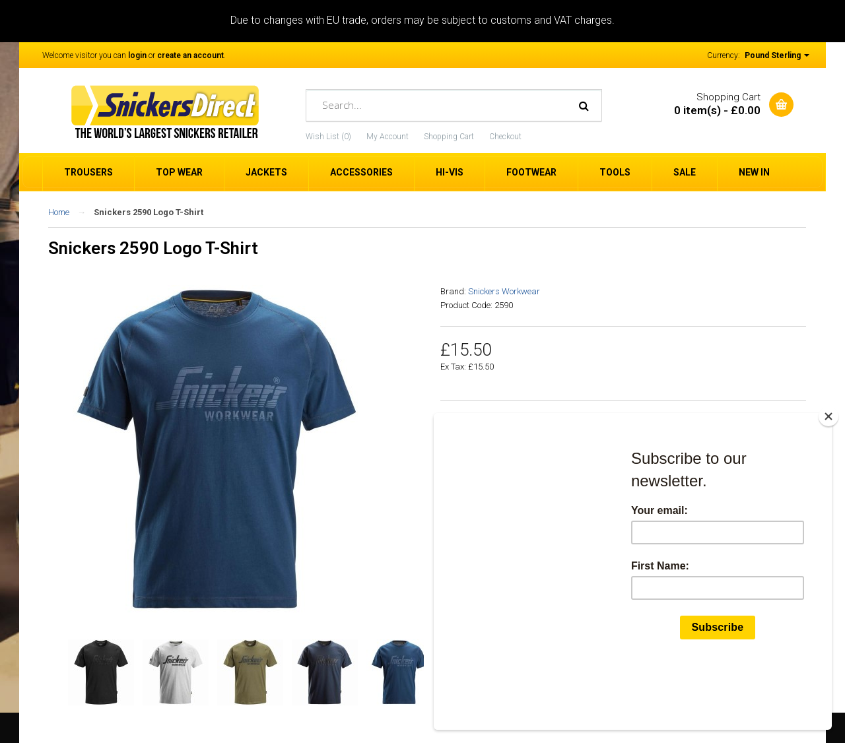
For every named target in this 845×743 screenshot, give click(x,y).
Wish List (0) (328, 136)
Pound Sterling (777, 55)
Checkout (505, 136)
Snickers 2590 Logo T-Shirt (148, 212)
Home (58, 212)
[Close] (828, 479)
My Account (387, 136)
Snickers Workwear (504, 291)
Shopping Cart (449, 136)
